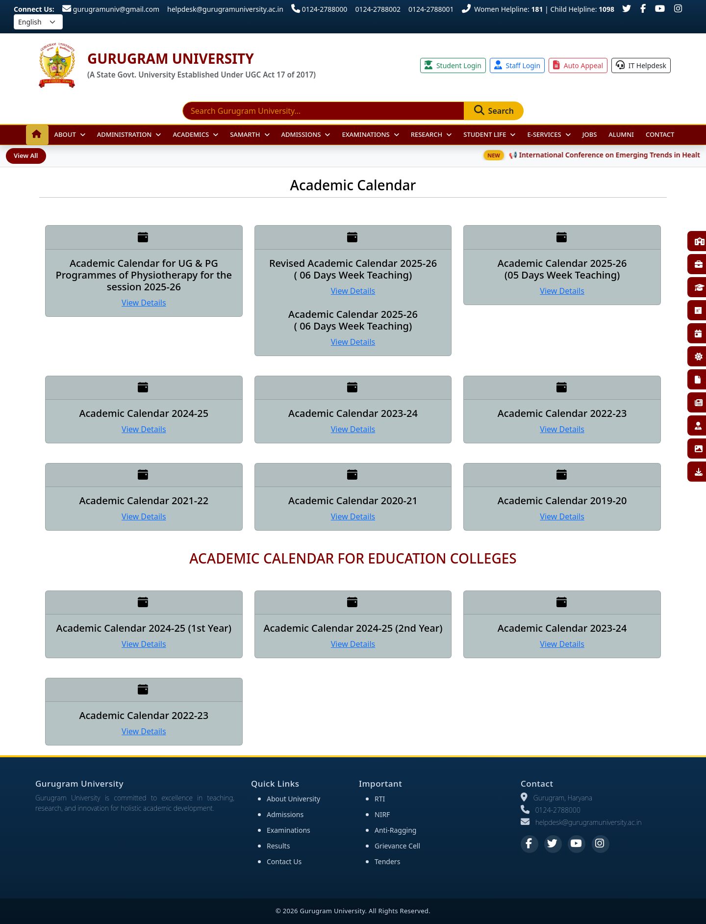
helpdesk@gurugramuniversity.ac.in (225, 9)
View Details (144, 302)
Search (494, 110)
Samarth (245, 134)
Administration (124, 134)
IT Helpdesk (641, 65)
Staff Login (517, 65)
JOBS (589, 134)
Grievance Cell (397, 845)
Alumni (621, 134)
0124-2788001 (431, 9)
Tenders (387, 861)
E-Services (544, 134)
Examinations (365, 134)
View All (26, 155)
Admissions (301, 134)
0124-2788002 (378, 9)
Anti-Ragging (395, 830)
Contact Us (284, 861)
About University (293, 798)
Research (427, 134)
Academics (191, 134)
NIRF (382, 814)
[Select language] (38, 21)
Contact (660, 134)
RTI (380, 798)
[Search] (323, 111)
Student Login (453, 65)
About (65, 134)
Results (278, 845)
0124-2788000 (319, 9)
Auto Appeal (578, 65)
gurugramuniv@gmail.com (110, 9)
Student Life (484, 134)
